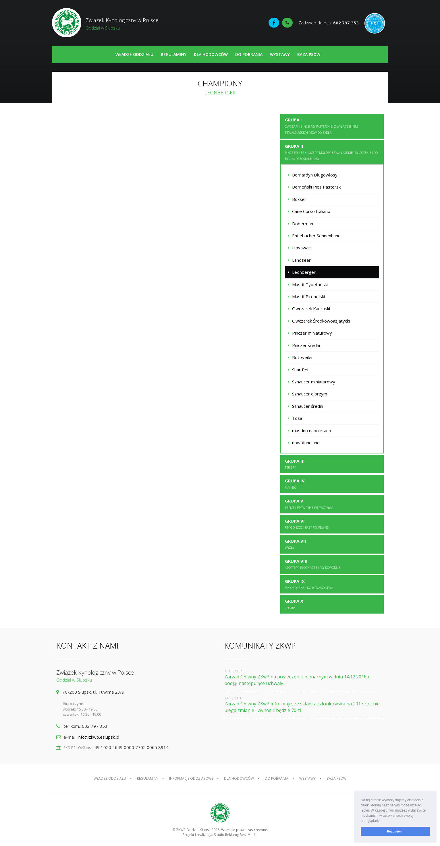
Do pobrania (249, 54)
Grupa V (309, 503)
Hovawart (302, 248)
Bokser (299, 199)
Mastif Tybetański (310, 284)
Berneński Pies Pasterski (316, 187)
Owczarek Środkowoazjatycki (321, 321)
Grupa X (294, 604)
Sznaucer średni (307, 406)
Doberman (302, 223)
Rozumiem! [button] (395, 831)
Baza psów (308, 54)
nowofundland (306, 442)
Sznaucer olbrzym (309, 394)
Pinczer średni (306, 345)
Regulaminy (173, 54)
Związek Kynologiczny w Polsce (136, 24)
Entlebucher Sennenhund (316, 235)
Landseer (301, 260)
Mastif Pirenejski (308, 296)
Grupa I (321, 126)
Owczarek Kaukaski (311, 308)
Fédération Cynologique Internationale (374, 23)
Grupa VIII (312, 564)
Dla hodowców (211, 54)
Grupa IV (295, 483)
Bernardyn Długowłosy (314, 175)
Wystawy (280, 54)
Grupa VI (307, 523)
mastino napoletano (311, 430)
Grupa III (295, 463)
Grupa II (331, 152)
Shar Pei (300, 369)
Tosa (297, 418)
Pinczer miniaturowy (312, 333)
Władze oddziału (134, 54)
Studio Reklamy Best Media (236, 834)
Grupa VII (295, 544)
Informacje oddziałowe (191, 778)
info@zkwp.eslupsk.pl (98, 737)
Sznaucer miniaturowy (313, 382)
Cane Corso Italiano (311, 211)
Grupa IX (309, 584)
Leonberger (304, 272)
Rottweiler (302, 357)
